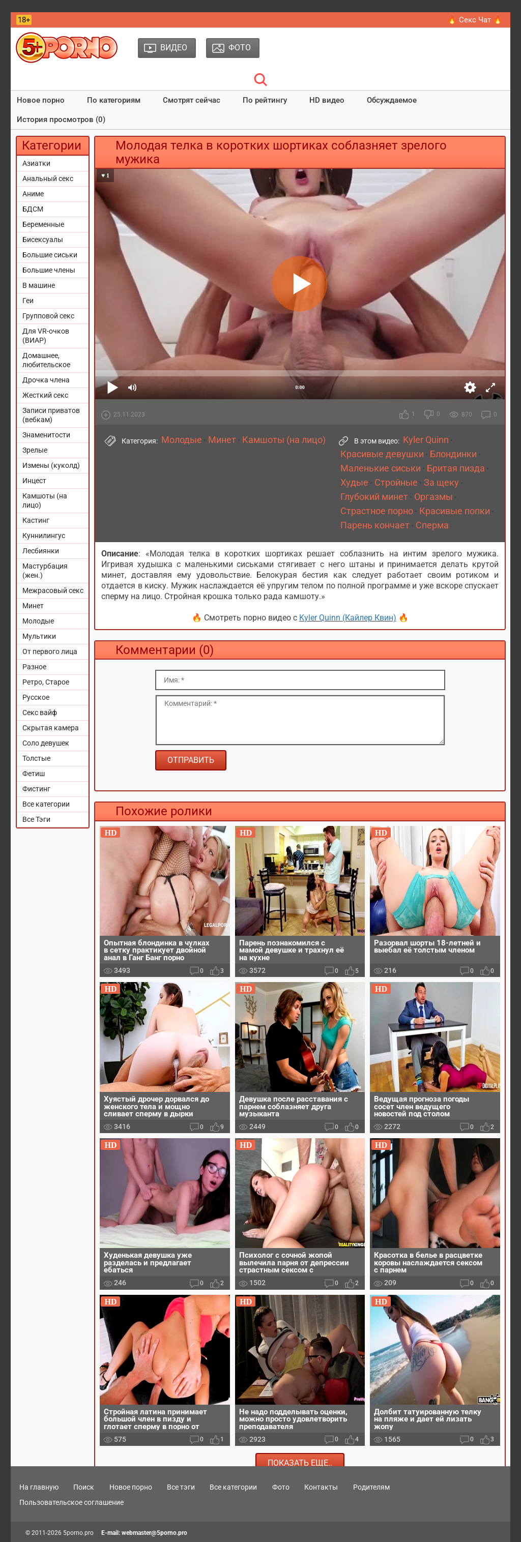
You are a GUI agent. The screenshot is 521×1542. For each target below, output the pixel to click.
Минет (33, 606)
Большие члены (48, 270)
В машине (38, 285)
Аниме (33, 194)
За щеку (441, 483)
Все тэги (181, 1487)
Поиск (83, 1487)
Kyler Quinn (426, 440)
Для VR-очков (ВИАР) (45, 335)
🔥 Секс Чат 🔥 (475, 19)
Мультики (39, 636)
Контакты (321, 1487)
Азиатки (36, 163)
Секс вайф (39, 712)
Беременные (43, 224)
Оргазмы (433, 497)
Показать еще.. (300, 1463)
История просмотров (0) (61, 119)
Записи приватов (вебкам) (51, 415)
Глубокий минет (374, 497)
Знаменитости (46, 435)
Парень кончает (375, 525)
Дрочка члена (46, 380)
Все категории (46, 804)
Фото (281, 1487)
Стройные (396, 483)
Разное (34, 667)
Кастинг (35, 520)
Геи (28, 300)
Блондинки (453, 454)
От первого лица (49, 651)
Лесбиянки (40, 551)
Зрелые (34, 450)
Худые (354, 483)
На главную (39, 1487)
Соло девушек (45, 743)
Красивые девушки (382, 454)
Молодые (38, 621)
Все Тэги (36, 819)
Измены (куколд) (51, 465)
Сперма (432, 525)
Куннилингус (43, 535)
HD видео (326, 100)
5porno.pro (78, 1532)
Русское (35, 697)
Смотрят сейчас (191, 100)
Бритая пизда (456, 468)
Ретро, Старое (45, 682)
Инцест (34, 481)
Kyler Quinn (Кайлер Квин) (347, 617)
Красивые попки (454, 511)
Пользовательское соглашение (71, 1502)
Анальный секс (47, 178)
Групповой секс (48, 316)
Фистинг (36, 789)
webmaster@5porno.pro (154, 1532)
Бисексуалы (42, 239)
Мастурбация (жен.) (45, 570)
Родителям (371, 1487)
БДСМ (32, 209)
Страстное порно (376, 511)
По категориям (113, 100)
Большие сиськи (49, 255)
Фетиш (33, 773)
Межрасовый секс (52, 590)
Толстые (36, 758)
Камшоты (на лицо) (44, 500)
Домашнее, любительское (46, 360)
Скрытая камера (50, 728)
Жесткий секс (45, 395)
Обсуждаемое (392, 100)
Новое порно (41, 100)
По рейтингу (265, 100)
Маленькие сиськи (380, 468)
